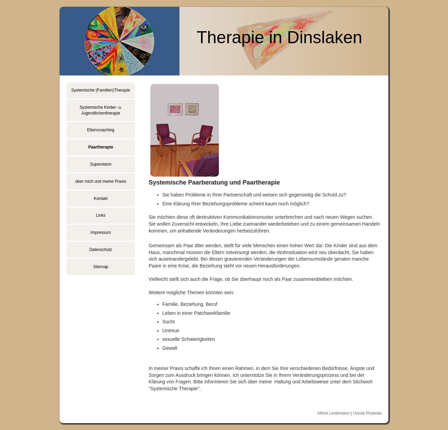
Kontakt (101, 198)
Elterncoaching (100, 130)
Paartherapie (100, 147)
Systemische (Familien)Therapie (100, 90)
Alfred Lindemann (333, 413)
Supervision (101, 164)
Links (100, 215)
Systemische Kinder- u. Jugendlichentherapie (100, 110)
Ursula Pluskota (367, 413)
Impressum (100, 232)
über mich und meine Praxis (100, 181)
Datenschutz (100, 249)
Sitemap (100, 266)
